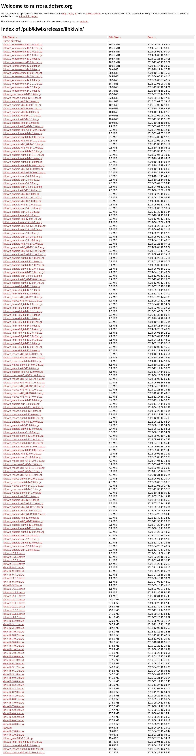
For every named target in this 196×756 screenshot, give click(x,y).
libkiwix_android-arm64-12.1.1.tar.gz (22, 528)
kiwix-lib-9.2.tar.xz (12, 585)
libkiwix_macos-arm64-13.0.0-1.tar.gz (23, 418)
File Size (114, 37)
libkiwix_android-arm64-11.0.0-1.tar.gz (23, 450)
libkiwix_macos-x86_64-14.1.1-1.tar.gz (24, 468)
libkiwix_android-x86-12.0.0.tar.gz (21, 517)
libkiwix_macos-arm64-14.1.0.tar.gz (22, 492)
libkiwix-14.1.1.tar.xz (14, 592)
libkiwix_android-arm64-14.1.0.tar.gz (22, 158)
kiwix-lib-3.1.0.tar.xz (13, 628)
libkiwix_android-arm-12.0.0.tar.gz (21, 549)
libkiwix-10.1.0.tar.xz (14, 557)
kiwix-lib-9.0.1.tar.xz (13, 678)
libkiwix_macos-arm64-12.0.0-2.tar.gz (23, 749)
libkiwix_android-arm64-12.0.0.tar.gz (22, 542)
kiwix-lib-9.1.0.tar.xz (13, 674)
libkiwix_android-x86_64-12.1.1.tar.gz (23, 507)
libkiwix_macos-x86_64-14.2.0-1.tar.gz (24, 461)
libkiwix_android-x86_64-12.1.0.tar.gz (23, 503)
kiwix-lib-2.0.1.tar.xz (13, 653)
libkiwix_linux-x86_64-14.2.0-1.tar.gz (22, 304)
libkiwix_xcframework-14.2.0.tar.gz (21, 80)
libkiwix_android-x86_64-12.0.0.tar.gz (23, 521)
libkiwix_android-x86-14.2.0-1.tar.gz (22, 105)
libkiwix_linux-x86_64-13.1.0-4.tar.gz (22, 329)
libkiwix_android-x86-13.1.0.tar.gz (21, 194)
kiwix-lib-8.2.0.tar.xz (13, 692)
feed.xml (7, 727)
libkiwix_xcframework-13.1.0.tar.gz (21, 58)
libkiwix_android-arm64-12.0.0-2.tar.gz (23, 532)
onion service (93, 13)
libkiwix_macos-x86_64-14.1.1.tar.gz (22, 471)
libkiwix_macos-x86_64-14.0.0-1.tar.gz (24, 357)
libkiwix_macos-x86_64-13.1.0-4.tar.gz (24, 375)
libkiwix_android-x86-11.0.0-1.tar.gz (22, 453)
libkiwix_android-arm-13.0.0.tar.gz (21, 404)
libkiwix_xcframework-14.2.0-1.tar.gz (22, 76)
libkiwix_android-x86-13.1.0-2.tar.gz (22, 204)
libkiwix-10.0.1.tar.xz (14, 560)
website (84, 21)
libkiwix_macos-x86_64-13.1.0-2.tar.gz (24, 379)
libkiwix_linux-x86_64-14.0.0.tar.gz (21, 325)
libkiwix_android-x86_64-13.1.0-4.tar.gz (24, 226)
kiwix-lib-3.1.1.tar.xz (13, 624)
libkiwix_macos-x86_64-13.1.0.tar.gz (22, 389)
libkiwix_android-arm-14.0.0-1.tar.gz (22, 176)
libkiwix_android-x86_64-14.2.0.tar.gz (23, 126)
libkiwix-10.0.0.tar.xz (14, 564)
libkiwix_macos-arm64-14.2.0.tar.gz (22, 482)
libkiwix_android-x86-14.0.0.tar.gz (21, 112)
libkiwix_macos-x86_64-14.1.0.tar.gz (22, 475)
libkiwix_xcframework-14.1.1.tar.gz (21, 87)
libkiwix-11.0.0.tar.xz (14, 578)
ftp (75, 13)
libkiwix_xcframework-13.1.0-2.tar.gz (22, 51)
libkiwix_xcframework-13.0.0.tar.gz (21, 66)
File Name (9, 37)
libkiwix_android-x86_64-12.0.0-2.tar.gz (24, 514)
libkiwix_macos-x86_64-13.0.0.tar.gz (22, 396)
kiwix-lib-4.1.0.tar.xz (13, 660)
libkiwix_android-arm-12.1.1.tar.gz (21, 539)
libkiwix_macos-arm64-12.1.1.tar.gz (22, 98)
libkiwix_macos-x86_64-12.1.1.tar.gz (22, 300)
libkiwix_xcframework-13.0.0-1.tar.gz (22, 62)
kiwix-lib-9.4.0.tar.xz (13, 571)
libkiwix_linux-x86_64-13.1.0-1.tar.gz (22, 339)
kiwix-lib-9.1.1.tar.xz (13, 670)
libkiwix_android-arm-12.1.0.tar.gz (21, 535)
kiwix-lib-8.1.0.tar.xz (13, 695)
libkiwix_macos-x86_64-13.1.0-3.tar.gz (24, 382)
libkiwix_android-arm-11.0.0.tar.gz (21, 432)
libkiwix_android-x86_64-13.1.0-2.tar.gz (24, 254)
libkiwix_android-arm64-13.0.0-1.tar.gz (23, 283)
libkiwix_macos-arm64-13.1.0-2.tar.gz (23, 439)
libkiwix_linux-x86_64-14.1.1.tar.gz (21, 315)
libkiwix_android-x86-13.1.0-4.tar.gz (22, 190)
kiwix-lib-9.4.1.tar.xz (13, 567)
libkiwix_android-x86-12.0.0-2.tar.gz (22, 510)
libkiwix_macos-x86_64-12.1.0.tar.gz (22, 297)
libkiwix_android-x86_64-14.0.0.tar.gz (23, 169)
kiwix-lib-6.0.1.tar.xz (13, 720)
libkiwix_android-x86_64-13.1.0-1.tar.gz (24, 251)
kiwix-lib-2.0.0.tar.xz (13, 731)
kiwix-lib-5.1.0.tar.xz (13, 663)
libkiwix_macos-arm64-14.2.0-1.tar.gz (23, 478)
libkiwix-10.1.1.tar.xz (14, 553)
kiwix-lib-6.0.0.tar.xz (13, 724)
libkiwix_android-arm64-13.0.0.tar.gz (22, 400)
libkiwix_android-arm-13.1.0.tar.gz (21, 233)
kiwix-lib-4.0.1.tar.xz (13, 645)
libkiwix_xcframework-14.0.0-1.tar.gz (22, 73)
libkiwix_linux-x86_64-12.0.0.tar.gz (21, 293)
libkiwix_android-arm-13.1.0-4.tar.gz (22, 222)
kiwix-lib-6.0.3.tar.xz (13, 713)
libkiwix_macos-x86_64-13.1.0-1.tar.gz (24, 386)
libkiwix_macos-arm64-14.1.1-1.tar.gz (23, 485)
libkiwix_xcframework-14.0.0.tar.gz (21, 69)
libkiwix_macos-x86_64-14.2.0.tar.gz (22, 464)
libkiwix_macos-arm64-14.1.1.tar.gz (22, 489)
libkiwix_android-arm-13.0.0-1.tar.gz (22, 276)
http (64, 13)
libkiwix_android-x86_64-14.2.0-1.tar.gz (24, 130)
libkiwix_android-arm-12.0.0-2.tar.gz (22, 546)
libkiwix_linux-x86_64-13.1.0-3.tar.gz (22, 332)
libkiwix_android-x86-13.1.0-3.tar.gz (22, 201)
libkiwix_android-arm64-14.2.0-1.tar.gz (23, 137)
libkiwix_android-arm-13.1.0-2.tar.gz (22, 236)
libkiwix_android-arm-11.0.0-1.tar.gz (22, 457)
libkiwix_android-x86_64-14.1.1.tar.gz (23, 144)
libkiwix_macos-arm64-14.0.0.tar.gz (22, 361)
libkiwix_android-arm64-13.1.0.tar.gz (22, 261)
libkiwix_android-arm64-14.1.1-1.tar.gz (23, 155)
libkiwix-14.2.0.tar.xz (14, 589)
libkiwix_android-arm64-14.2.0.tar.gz (22, 133)
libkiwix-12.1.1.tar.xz (14, 614)
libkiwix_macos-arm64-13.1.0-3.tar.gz (23, 436)
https (70, 13)
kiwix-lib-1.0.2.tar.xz (13, 734)
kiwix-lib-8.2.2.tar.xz (13, 688)
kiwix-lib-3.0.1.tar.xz (13, 638)
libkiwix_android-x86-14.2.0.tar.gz (21, 101)
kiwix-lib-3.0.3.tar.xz (13, 631)
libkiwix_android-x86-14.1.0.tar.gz (21, 123)
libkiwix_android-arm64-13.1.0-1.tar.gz (23, 272)
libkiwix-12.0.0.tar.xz (14, 606)
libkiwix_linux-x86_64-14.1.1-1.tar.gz (22, 311)
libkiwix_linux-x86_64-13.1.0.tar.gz (21, 343)
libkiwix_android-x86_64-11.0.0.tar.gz (23, 421)
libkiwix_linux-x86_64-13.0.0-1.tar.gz (22, 347)
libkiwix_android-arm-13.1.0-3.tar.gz (22, 229)
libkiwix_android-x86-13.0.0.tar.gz (21, 368)
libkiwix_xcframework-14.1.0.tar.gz (21, 90)
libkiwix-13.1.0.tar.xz (14, 603)
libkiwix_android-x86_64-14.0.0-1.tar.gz (24, 172)
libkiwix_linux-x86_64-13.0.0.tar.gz (21, 350)
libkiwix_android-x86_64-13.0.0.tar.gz (23, 372)
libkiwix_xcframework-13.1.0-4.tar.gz (22, 44)
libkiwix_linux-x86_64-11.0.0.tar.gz (21, 745)
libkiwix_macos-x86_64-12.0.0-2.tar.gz (24, 752)
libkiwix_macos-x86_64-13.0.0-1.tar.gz (24, 393)
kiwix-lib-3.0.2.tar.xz (13, 635)
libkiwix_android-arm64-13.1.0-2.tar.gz (23, 265)
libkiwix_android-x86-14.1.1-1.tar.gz (22, 115)
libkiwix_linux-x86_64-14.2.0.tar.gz (21, 308)
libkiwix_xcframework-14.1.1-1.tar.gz (22, 83)
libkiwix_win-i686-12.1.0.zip (18, 738)
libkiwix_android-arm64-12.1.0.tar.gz (22, 525)
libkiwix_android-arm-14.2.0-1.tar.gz (22, 187)
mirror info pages (28, 16)
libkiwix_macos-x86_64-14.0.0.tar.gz (22, 354)
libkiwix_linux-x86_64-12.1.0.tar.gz (21, 286)
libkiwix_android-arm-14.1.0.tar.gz (21, 215)
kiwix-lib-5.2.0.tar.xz (13, 621)
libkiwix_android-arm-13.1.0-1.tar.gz (22, 240)
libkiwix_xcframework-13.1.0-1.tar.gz (22, 48)
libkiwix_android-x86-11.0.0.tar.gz (21, 425)
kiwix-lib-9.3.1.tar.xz (13, 574)
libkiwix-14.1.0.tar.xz (14, 596)
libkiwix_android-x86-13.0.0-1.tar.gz (22, 219)
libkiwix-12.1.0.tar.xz (14, 617)
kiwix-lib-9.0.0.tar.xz (13, 681)
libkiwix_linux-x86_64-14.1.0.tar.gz (21, 318)
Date (150, 37)
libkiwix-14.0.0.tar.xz (14, 599)
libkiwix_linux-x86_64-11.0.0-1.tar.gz (22, 742)
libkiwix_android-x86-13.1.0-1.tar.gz (22, 197)
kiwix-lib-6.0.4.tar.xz (13, 710)
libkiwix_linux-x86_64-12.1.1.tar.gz (21, 290)
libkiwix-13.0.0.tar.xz (14, 610)
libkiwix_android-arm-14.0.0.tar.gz (21, 179)
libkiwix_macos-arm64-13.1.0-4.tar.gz (23, 407)
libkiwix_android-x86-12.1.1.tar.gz (21, 500)
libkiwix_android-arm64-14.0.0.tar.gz (22, 162)
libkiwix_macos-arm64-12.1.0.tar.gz (22, 94)
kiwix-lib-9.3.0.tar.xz (13, 581)
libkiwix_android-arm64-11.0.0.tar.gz (22, 428)
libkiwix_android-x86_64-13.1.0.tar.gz (23, 243)
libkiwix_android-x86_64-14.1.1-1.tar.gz (24, 140)
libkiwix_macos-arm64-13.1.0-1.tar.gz (23, 443)
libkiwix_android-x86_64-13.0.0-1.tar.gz (24, 279)
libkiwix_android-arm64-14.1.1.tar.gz (22, 151)
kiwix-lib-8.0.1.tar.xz (13, 699)
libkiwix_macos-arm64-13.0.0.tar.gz (22, 414)
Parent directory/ (12, 41)
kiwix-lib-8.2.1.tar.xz (13, 685)
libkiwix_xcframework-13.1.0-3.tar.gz (22, 55)
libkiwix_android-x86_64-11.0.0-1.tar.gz (24, 446)
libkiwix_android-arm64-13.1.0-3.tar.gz (23, 268)
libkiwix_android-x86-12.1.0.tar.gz (21, 496)
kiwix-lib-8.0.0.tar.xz (13, 702)
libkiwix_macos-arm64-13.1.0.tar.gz (22, 411)
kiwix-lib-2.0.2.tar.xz (13, 649)
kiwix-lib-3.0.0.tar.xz (13, 642)
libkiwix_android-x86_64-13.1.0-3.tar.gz (24, 247)
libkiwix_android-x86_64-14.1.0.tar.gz (23, 147)
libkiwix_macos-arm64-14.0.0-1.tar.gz (23, 364)
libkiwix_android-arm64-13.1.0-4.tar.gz (23, 258)
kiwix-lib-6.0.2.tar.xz (13, 717)
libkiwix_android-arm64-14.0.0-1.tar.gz (23, 165)
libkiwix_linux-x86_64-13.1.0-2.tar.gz (22, 336)
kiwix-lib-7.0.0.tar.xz (13, 706)
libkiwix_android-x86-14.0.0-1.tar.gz (22, 108)
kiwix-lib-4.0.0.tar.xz (13, 656)
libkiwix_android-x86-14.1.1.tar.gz (21, 119)
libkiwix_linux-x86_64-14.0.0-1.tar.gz (22, 322)
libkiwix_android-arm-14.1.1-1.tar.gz (22, 208)
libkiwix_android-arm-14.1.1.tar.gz (21, 212)
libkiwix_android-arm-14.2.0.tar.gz (21, 183)
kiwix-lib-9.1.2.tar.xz (13, 667)
